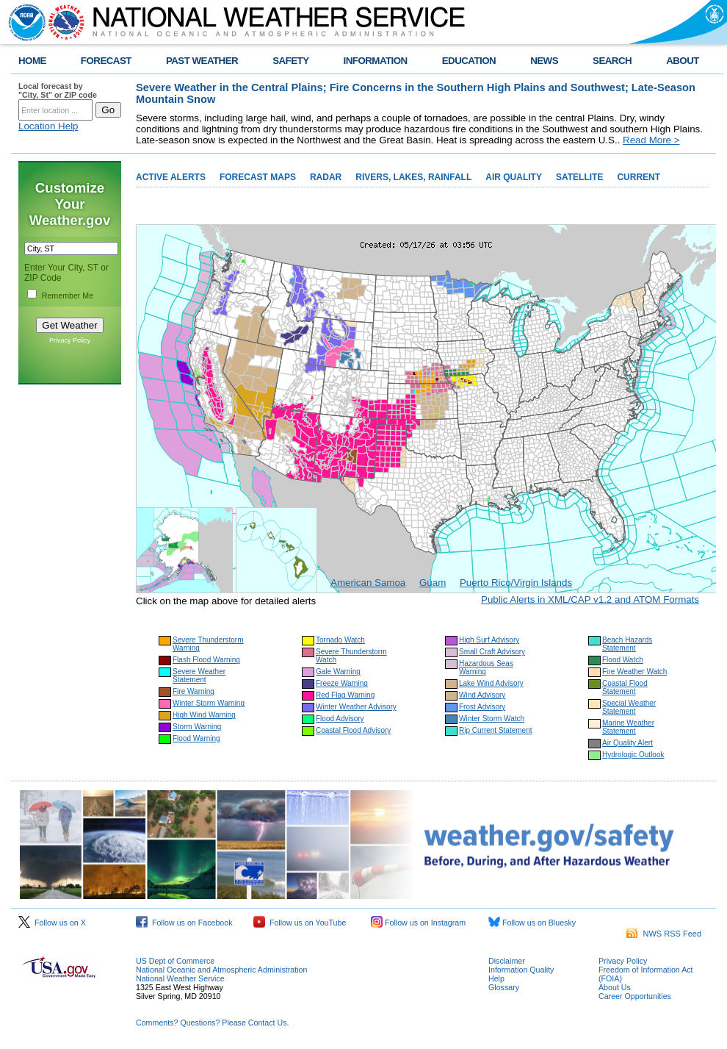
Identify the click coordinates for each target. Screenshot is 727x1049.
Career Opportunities (634, 996)
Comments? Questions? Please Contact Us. (212, 1022)
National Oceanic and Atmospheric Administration (221, 969)
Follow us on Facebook (184, 922)
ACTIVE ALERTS (171, 177)
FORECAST (106, 60)
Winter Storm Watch (491, 719)
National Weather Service (180, 978)
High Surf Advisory (489, 640)
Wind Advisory (482, 695)
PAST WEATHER (202, 60)
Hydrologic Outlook (633, 755)
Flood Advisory (340, 719)
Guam (432, 582)
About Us (614, 987)
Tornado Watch (340, 640)
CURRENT (638, 177)
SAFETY (290, 60)
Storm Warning (197, 727)
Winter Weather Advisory (356, 707)
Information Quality (521, 969)
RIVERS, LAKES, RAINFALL (413, 177)
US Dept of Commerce (175, 960)
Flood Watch (622, 660)
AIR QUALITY (513, 177)
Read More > (651, 140)
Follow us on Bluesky (532, 922)
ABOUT (682, 60)
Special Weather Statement (629, 707)
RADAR (325, 177)
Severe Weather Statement (199, 675)
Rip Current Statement (495, 730)
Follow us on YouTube (299, 922)
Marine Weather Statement (628, 727)
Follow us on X (52, 922)
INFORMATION (376, 60)
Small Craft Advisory (492, 652)
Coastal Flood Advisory (353, 730)
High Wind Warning (204, 715)
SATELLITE (579, 177)
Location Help (48, 126)
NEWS (544, 60)
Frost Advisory (482, 707)
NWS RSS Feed (663, 933)
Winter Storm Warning (209, 703)
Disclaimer (506, 960)
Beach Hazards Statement (627, 644)
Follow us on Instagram (418, 922)
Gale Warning (338, 671)
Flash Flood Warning (206, 660)
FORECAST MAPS (258, 177)
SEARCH (612, 60)
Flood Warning (196, 738)
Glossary (503, 987)
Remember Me (67, 295)
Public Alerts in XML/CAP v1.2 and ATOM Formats (590, 599)
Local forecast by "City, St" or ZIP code (57, 90)
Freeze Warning (342, 683)
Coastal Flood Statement (625, 687)
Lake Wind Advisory (491, 683)
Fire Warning (193, 691)
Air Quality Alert (627, 743)
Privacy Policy (69, 340)
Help (496, 978)
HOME (32, 60)
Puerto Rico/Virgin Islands (516, 582)
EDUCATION (469, 60)
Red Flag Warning (345, 695)
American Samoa (367, 582)
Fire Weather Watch (634, 671)
